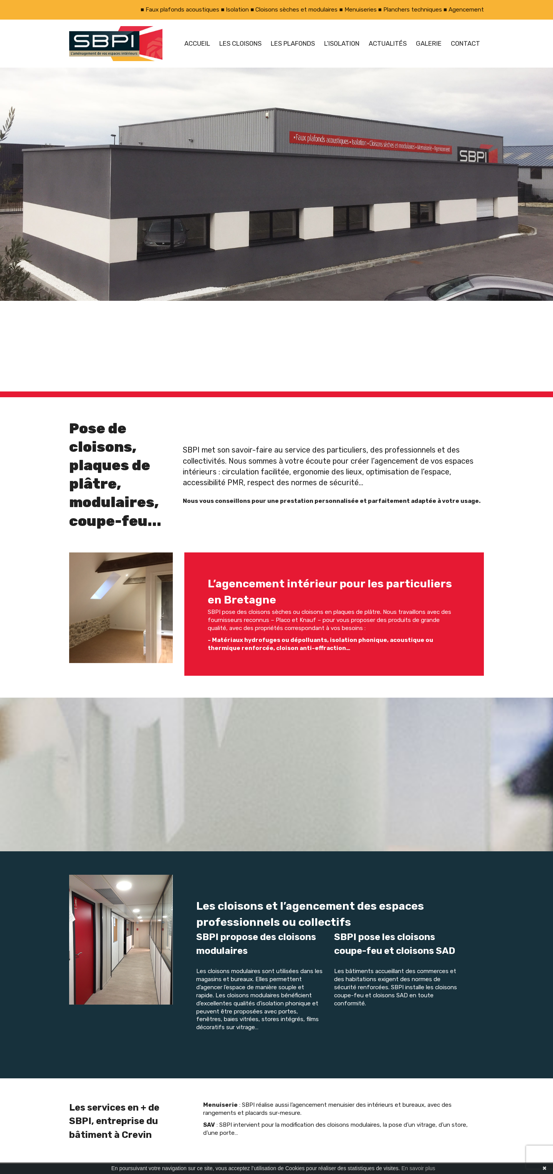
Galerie (429, 43)
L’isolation (341, 43)
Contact (465, 43)
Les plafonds (293, 43)
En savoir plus (418, 1168)
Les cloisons (240, 43)
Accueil (197, 43)
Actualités (388, 43)
